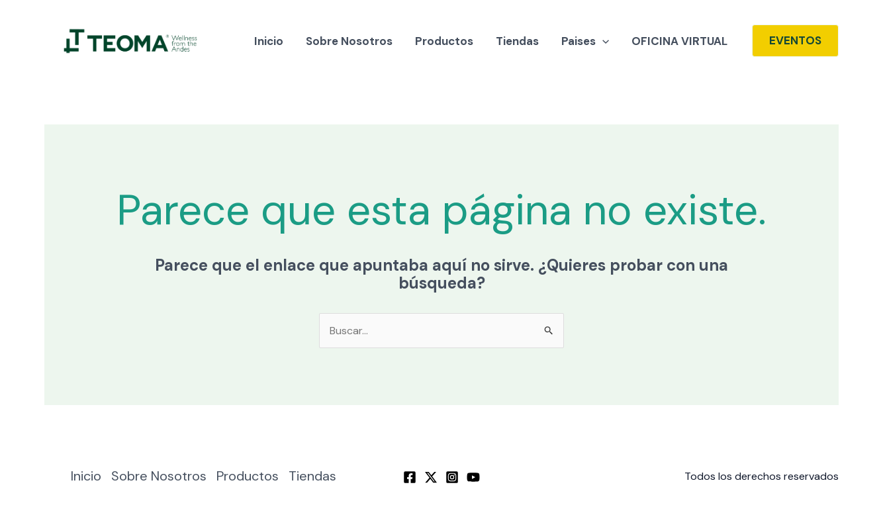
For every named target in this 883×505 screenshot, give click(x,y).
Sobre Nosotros (349, 41)
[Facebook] (409, 477)
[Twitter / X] (431, 477)
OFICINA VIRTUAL (679, 41)
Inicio (268, 41)
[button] (795, 40)
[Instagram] (452, 477)
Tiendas (517, 41)
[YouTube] (473, 477)
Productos (444, 41)
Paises (585, 41)
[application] (602, 41)
